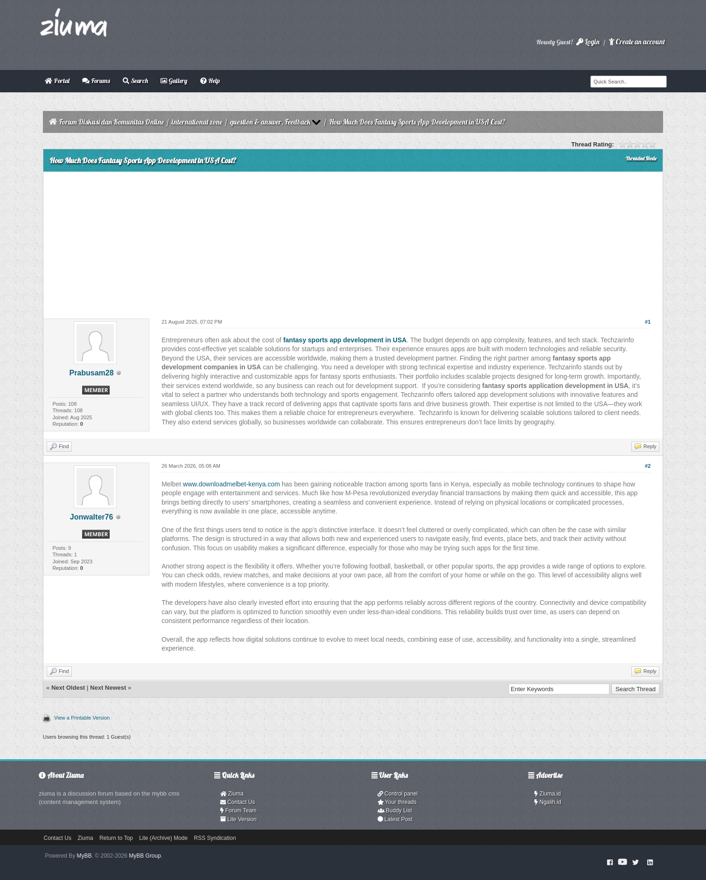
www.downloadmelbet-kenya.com (231, 484)
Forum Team (238, 810)
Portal (57, 80)
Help (210, 80)
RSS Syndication (215, 838)
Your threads (397, 802)
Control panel (397, 793)
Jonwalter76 (91, 517)
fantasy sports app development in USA (345, 340)
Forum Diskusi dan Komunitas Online (111, 122)
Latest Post (394, 819)
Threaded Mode (641, 158)
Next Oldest (68, 687)
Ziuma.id (547, 793)
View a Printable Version (82, 718)
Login (588, 41)
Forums (96, 80)
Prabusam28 (91, 373)
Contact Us (237, 802)
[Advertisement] (353, 241)
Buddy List (394, 810)
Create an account (637, 41)
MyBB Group (145, 855)
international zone (197, 122)
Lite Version (238, 819)
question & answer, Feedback (270, 122)
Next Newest (108, 687)
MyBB (84, 855)
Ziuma (232, 793)
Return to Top (116, 838)
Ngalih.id (547, 802)
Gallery (174, 80)
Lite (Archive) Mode (163, 838)
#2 (647, 466)
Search (135, 80)
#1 (647, 322)
